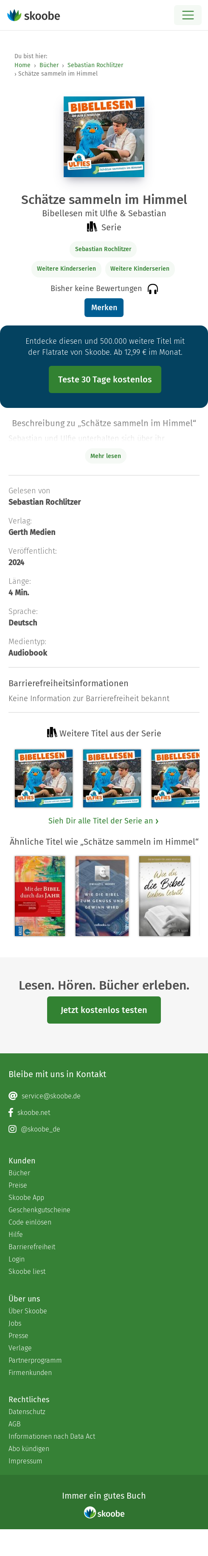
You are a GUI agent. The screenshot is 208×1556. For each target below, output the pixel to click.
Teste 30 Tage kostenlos (105, 379)
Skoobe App (26, 1198)
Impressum (25, 1461)
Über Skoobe (27, 1311)
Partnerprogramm (35, 1360)
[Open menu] (188, 15)
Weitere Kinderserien (66, 268)
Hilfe (15, 1235)
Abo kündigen (28, 1449)
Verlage (20, 1348)
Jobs (14, 1323)
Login (16, 1259)
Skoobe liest (26, 1271)
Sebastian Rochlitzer (95, 65)
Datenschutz (26, 1412)
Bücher (49, 65)
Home (22, 65)
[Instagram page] (104, 1129)
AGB (14, 1424)
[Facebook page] (104, 1113)
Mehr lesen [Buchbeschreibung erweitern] (105, 456)
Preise (17, 1185)
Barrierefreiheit (31, 1247)
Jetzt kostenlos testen (104, 1010)
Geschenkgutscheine (39, 1210)
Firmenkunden (30, 1373)
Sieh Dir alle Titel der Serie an (104, 821)
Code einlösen (29, 1222)
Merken (104, 307)
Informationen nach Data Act (51, 1436)
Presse (18, 1336)
